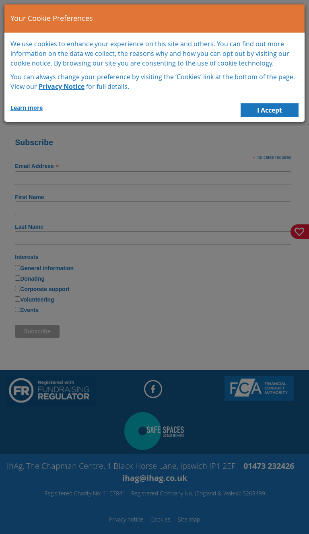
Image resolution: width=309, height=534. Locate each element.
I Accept (269, 110)
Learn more (26, 107)
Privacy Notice (61, 86)
